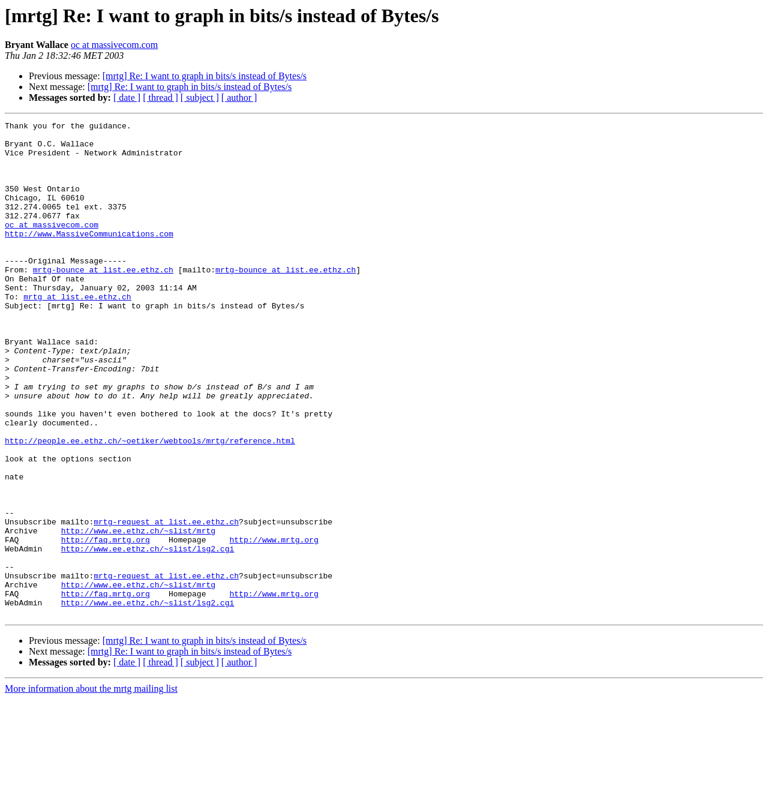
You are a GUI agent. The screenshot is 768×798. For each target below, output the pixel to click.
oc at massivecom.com (114, 45)
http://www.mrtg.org (273, 624)
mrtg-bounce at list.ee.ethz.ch (103, 300)
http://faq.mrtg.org (105, 624)
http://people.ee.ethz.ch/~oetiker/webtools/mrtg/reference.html (150, 505)
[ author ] (239, 97)
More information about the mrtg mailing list (91, 787)
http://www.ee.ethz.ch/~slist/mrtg (138, 613)
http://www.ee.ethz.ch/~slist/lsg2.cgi (148, 634)
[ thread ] (160, 97)
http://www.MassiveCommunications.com (89, 256)
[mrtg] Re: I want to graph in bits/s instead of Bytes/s (205, 76)
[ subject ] (200, 97)
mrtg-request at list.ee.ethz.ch (166, 602)
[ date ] (126, 97)
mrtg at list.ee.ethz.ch (77, 332)
